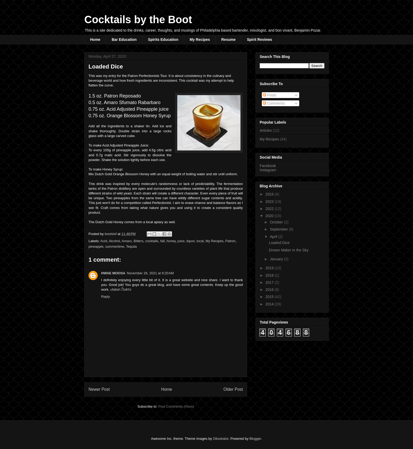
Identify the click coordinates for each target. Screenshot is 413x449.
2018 (270, 275)
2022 (270, 209)
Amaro (127, 241)
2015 (270, 297)
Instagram (268, 170)
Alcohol (114, 241)
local (200, 241)
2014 (270, 304)
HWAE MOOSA (113, 273)
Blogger (255, 439)
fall (162, 241)
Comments (274, 103)
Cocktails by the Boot (138, 19)
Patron (230, 241)
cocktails (151, 241)
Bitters (138, 241)
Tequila (131, 246)
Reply (105, 297)
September (279, 229)
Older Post (233, 389)
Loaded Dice (279, 243)
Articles (266, 130)
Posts (269, 95)
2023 (270, 201)
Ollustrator (220, 439)
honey (170, 241)
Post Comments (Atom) (176, 406)
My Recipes (200, 39)
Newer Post (99, 389)
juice (181, 241)
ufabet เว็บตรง (120, 289)
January (277, 259)
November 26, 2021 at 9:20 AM (150, 273)
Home (95, 39)
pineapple (95, 246)
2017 (270, 282)
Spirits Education (163, 39)
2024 (270, 194)
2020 (270, 216)
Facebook (268, 166)
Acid (103, 241)
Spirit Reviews (259, 39)
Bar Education (124, 39)
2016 (270, 289)
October (277, 222)
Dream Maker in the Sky (288, 250)
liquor (190, 241)
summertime (114, 246)
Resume (228, 39)
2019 (270, 268)
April (274, 237)
